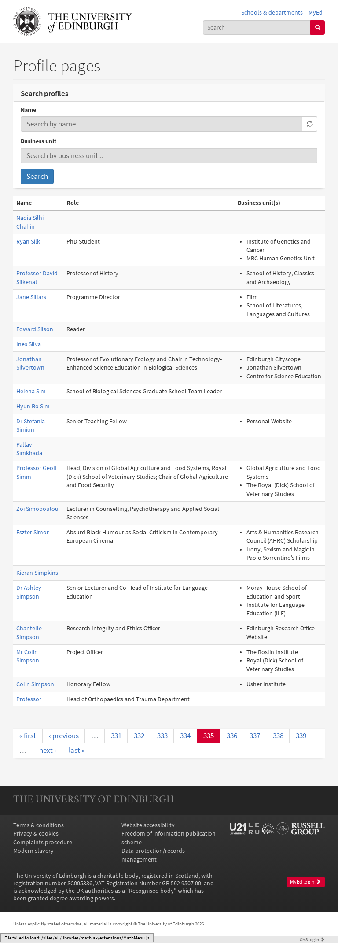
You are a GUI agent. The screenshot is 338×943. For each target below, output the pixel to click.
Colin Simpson (35, 684)
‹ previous (64, 735)
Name (28, 110)
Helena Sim (31, 391)
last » (76, 750)
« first (27, 735)
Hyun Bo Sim (33, 406)
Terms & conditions (38, 825)
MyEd (316, 12)
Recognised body (151, 891)
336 (232, 735)
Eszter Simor (32, 532)
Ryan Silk (28, 241)
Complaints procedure (42, 842)
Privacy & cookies (36, 833)
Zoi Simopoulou (37, 509)
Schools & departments (272, 12)
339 (301, 735)
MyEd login (305, 882)
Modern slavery (33, 850)
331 (116, 735)
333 (162, 735)
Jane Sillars (31, 297)
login (312, 939)
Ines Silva (28, 344)
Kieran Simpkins (37, 573)
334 (185, 735)
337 (255, 735)
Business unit (38, 141)
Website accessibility (148, 825)
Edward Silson (34, 329)
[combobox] (257, 27)
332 (139, 735)
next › (47, 750)
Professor (28, 699)
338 (278, 735)
